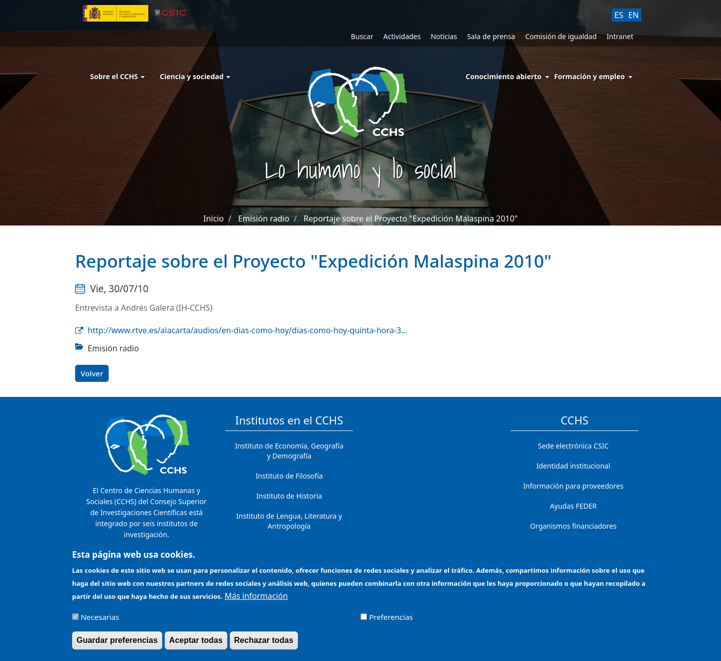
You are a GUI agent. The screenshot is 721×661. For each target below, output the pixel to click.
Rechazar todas (263, 644)
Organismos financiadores (573, 526)
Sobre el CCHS (117, 76)
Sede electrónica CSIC (573, 446)
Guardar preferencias (117, 644)
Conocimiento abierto (504, 76)
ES (618, 15)
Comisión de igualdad (561, 36)
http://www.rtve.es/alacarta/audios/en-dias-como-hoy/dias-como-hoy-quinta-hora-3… (248, 330)
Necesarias (100, 621)
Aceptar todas (196, 644)
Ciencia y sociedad (195, 76)
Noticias (444, 36)
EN (633, 15)
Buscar (362, 36)
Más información (255, 599)
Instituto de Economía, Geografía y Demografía (289, 451)
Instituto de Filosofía (288, 476)
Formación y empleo (589, 76)
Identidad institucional (573, 466)
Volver (92, 373)
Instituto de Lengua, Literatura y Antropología (289, 521)
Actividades (402, 36)
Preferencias (391, 621)
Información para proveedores (573, 486)
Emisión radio (263, 218)
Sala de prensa (491, 36)
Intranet (620, 36)
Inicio (213, 218)
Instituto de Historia (289, 496)
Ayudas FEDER (573, 506)
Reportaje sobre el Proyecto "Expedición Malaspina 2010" (410, 218)
